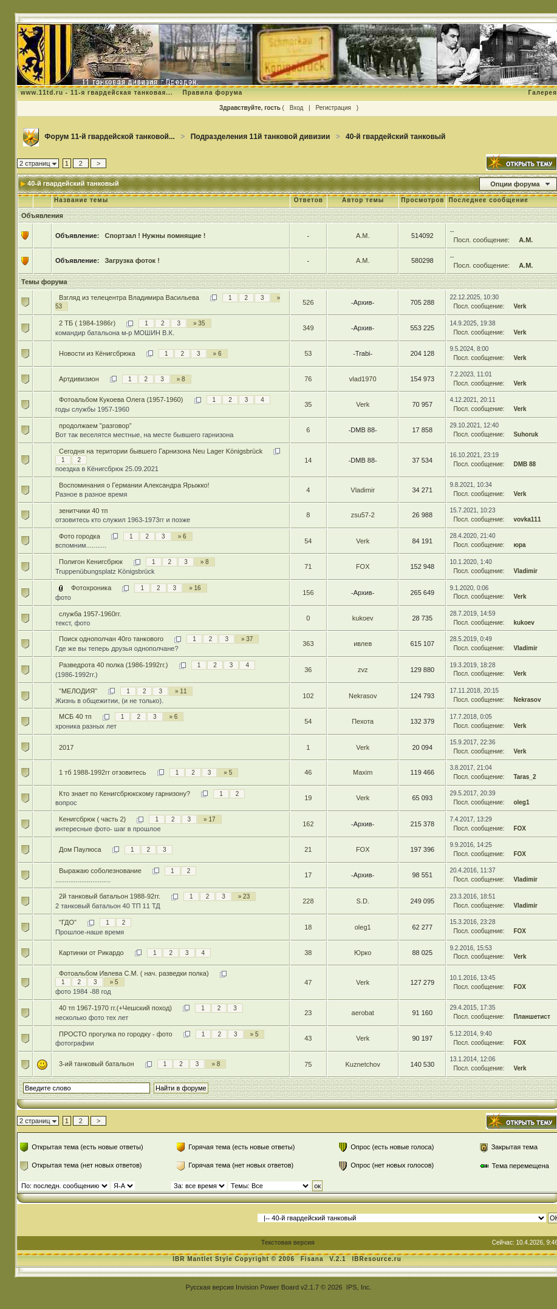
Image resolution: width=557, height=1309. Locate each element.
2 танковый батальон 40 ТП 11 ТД (107, 905)
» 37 (247, 639)
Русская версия (210, 1287)
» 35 (199, 323)
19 (308, 797)
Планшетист (531, 1016)
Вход (297, 107)
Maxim (362, 772)
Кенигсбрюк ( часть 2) (92, 819)
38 (308, 952)
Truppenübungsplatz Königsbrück (104, 571)
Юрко (362, 952)
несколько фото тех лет (91, 1017)
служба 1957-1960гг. (90, 613)
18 (308, 927)
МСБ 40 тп (75, 716)
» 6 (217, 353)
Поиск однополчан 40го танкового (111, 638)
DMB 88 (524, 464)
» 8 (181, 379)
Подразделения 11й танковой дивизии (260, 136)
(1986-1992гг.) (76, 674)
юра (519, 545)
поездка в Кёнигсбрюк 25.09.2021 (107, 468)
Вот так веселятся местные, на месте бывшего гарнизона (144, 434)
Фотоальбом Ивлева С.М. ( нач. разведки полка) (134, 973)
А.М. (363, 235)
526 (307, 302)
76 (308, 378)
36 (308, 669)
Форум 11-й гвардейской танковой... (109, 136)
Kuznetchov (362, 1064)
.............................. (83, 879)
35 (308, 404)
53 (308, 353)
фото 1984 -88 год (83, 991)
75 (308, 1064)
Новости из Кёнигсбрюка (97, 353)
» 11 (180, 691)
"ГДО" (68, 922)
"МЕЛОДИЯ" (78, 691)
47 (308, 982)
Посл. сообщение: (481, 239)
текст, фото (72, 623)
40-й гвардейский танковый (395, 136)
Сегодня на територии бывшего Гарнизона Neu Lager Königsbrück (160, 451)
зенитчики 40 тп (83, 510)
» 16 (194, 588)
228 (307, 901)
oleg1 (521, 802)
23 (308, 1012)
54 (308, 541)
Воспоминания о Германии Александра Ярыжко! (134, 485)
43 (308, 1038)
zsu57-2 (363, 514)
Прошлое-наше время (89, 932)
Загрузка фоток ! (131, 260)
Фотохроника (91, 587)
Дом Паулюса (80, 849)
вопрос (66, 802)
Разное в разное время (91, 494)
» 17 (209, 819)
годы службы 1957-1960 (92, 409)
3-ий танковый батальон (96, 1063)
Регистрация (332, 107)
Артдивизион (79, 378)
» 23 (244, 896)
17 (308, 875)
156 (307, 592)
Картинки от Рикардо (91, 952)
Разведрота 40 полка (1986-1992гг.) (113, 664)
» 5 (228, 772)
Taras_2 (524, 776)
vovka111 (527, 519)
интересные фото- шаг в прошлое (108, 828)
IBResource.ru (376, 1259)
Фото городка (79, 536)
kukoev (363, 618)
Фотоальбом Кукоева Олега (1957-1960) (121, 399)
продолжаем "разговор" (95, 425)
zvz (363, 669)
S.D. (362, 901)
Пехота (363, 721)
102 (307, 695)
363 (307, 643)
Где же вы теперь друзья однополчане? (117, 648)
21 (308, 849)
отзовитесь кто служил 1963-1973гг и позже (122, 519)
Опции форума (514, 184)
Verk (519, 306)
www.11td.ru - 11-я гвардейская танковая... (97, 92)
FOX (363, 566)
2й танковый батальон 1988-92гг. (109, 896)
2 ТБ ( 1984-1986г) (87, 323)
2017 (66, 747)
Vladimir (362, 490)
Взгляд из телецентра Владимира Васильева (129, 297)
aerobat (363, 1012)
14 (308, 460)
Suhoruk (525, 434)
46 (308, 772)
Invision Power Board (267, 1287)
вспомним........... (80, 545)
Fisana (313, 1259)
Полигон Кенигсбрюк (91, 561)
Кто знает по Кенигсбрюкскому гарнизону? (124, 793)
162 (307, 824)
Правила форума (212, 92)
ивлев (363, 643)
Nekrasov (363, 695)
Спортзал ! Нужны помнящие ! (154, 235)
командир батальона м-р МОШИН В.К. (114, 332)
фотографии (74, 1043)
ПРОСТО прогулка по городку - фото (116, 1034)
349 (307, 328)
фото (63, 597)
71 (308, 566)
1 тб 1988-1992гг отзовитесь (102, 772)
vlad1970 (363, 378)
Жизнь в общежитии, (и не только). (109, 700)
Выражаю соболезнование (100, 870)
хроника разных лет (86, 726)
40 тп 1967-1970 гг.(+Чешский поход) (115, 1007)
